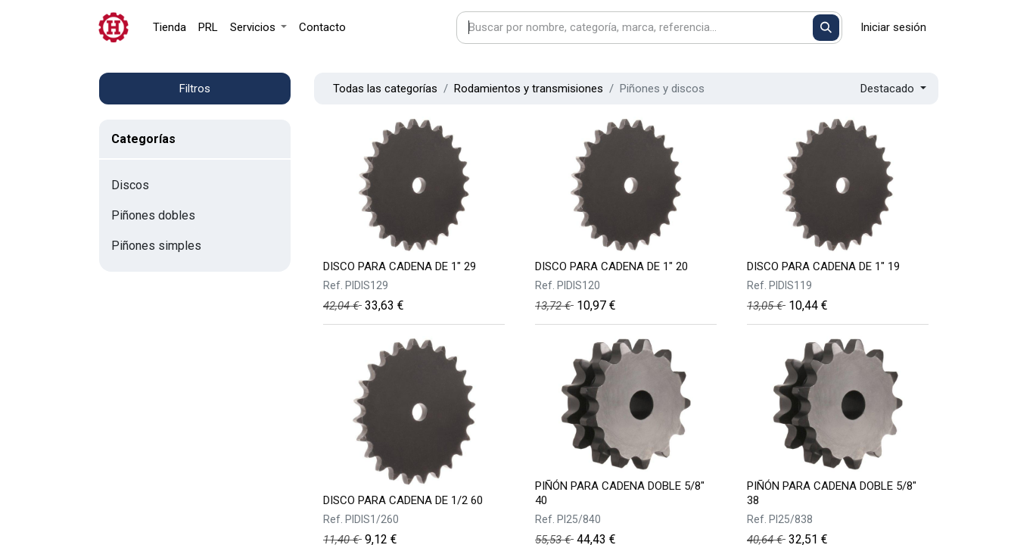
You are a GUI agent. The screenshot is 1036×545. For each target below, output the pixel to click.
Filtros (194, 88)
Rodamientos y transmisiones (528, 88)
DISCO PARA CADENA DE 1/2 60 (403, 500)
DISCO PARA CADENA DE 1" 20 (611, 266)
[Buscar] (826, 27)
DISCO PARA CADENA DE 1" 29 (399, 266)
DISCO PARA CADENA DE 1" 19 (823, 266)
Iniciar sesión (893, 27)
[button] (893, 89)
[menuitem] (169, 27)
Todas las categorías (385, 88)
